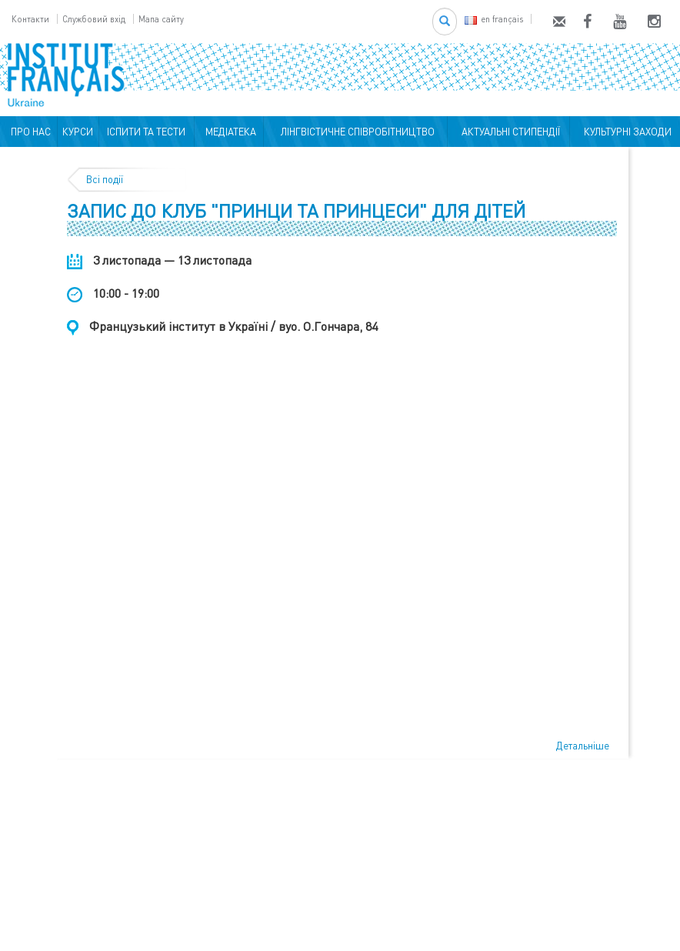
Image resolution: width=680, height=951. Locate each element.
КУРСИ (77, 131)
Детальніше (582, 745)
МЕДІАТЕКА (228, 131)
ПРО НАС (28, 131)
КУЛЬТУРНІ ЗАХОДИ (625, 131)
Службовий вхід (93, 19)
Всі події (104, 179)
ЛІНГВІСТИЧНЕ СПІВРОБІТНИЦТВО (355, 131)
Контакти (30, 19)
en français (494, 19)
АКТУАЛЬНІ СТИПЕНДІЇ (508, 131)
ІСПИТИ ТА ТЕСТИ (146, 131)
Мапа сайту (161, 19)
